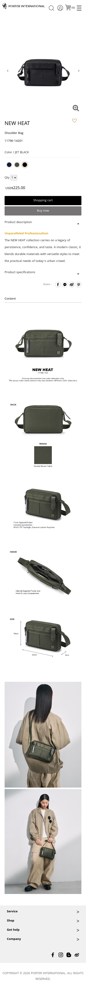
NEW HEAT (17, 124)
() (73, 8)
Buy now (43, 210)
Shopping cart (43, 200)
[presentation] (7, 70)
